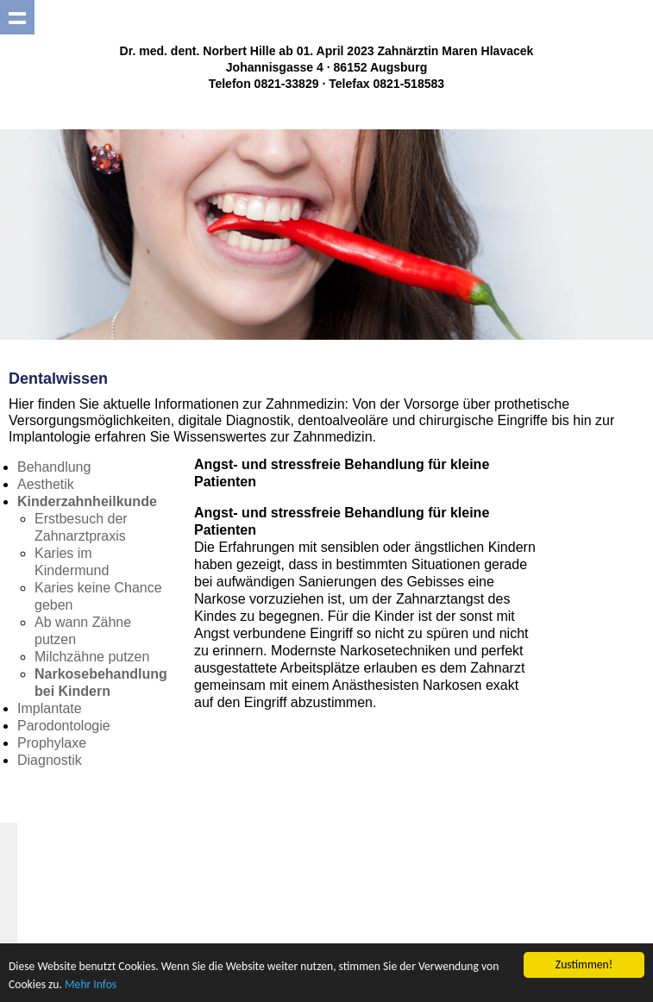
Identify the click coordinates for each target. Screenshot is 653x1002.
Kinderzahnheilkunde (87, 501)
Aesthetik (45, 484)
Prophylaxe (51, 743)
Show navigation (17, 17)
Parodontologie (63, 725)
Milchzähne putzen (92, 656)
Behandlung (54, 467)
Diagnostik (49, 760)
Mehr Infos (90, 984)
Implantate (49, 708)
